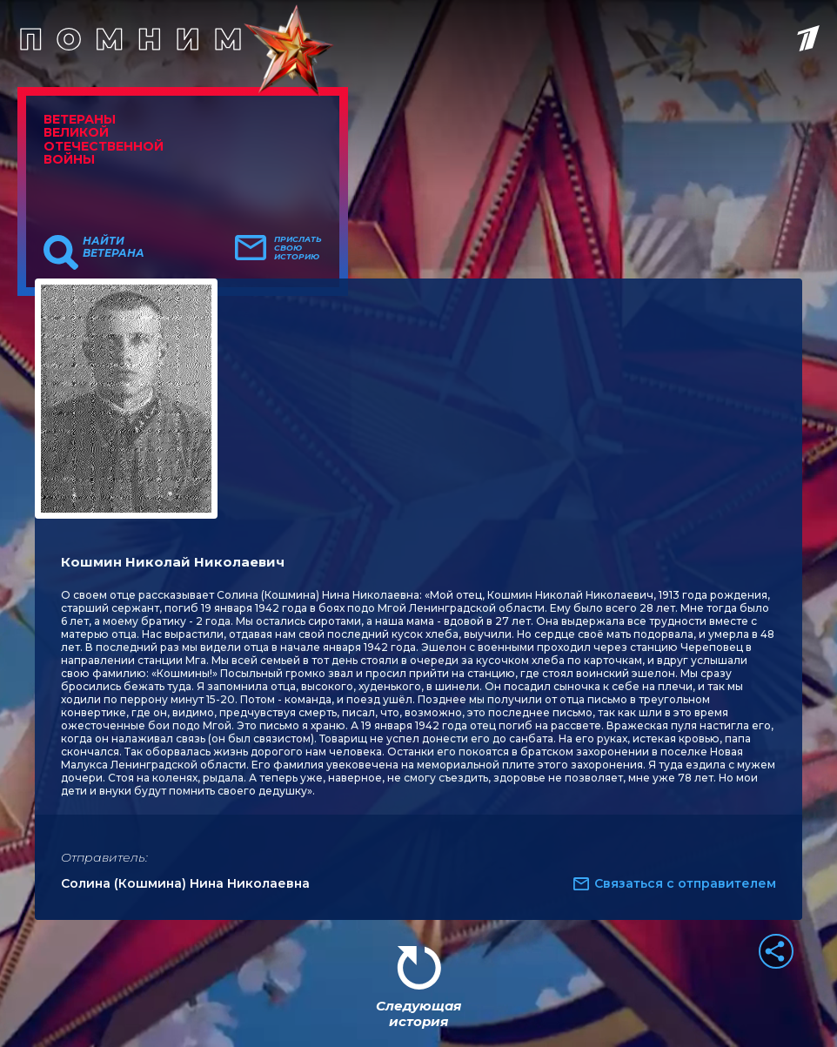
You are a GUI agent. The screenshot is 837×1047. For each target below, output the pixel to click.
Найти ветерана (113, 247)
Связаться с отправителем (685, 883)
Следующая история (418, 1013)
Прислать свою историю (298, 248)
